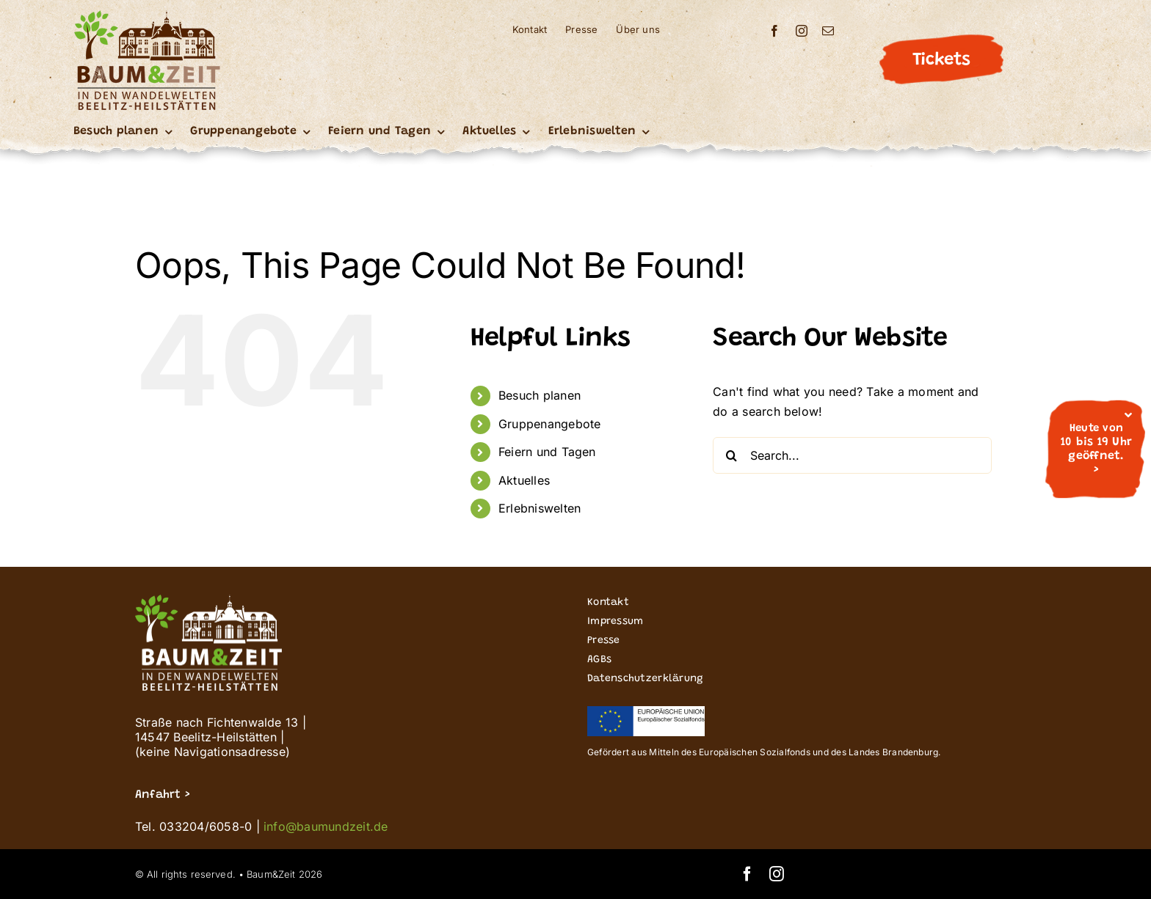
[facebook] (774, 31)
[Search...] (852, 455)
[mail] (828, 31)
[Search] (731, 455)
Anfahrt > (162, 795)
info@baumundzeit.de (326, 826)
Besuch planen (539, 395)
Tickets (941, 60)
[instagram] (801, 31)
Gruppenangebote (549, 424)
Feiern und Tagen (547, 451)
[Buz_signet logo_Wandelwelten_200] (146, 16)
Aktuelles (524, 480)
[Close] (1128, 415)
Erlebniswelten (539, 508)
